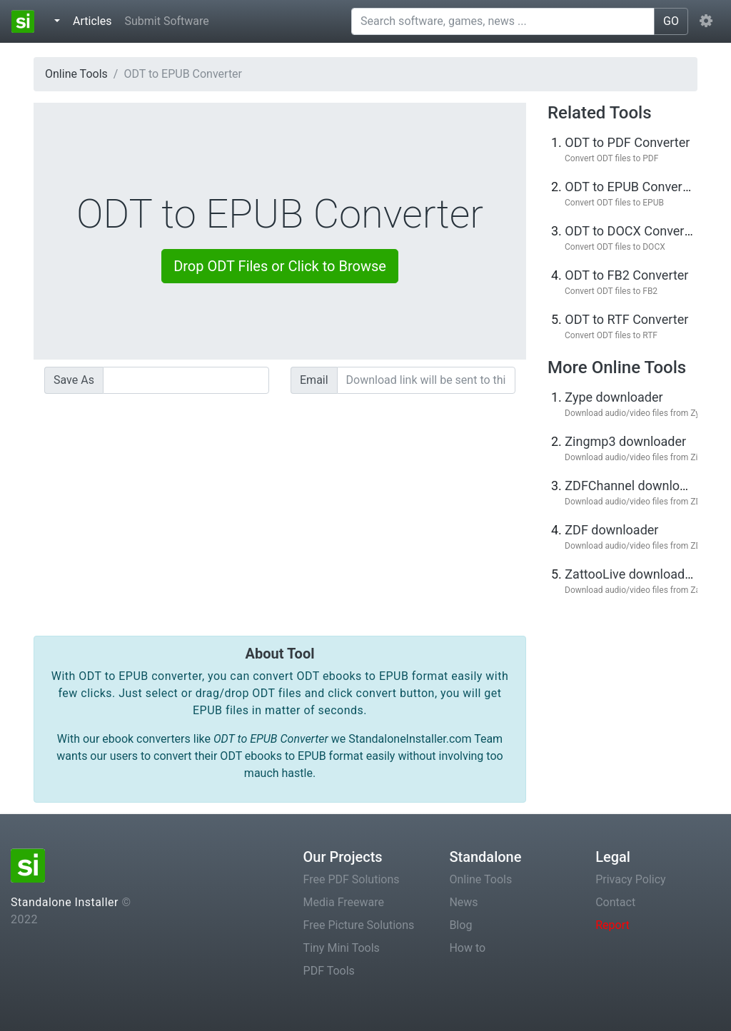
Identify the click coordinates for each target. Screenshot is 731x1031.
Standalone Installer (65, 902)
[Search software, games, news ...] (503, 21)
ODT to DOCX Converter (632, 230)
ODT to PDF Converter (627, 142)
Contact (615, 902)
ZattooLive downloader (630, 574)
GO (671, 21)
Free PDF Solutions (351, 879)
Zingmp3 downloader (625, 441)
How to (467, 948)
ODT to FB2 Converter (626, 275)
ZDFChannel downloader (635, 485)
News (463, 902)
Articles (95, 20)
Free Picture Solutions (359, 925)
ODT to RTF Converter (626, 319)
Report (612, 925)
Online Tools (76, 74)
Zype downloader (613, 397)
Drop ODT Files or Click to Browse (279, 266)
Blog (460, 925)
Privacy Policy (630, 879)
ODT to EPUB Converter (631, 186)
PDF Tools (329, 970)
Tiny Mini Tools (341, 948)
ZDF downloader (611, 529)
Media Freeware (343, 902)
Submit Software (166, 21)
